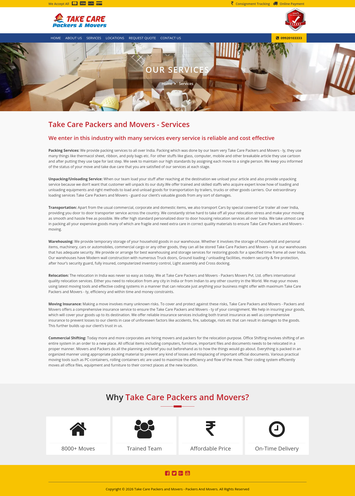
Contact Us (171, 38)
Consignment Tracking (253, 4)
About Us (73, 38)
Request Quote (142, 38)
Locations (115, 38)
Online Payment (292, 4)
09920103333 (289, 38)
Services (93, 38)
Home (56, 38)
